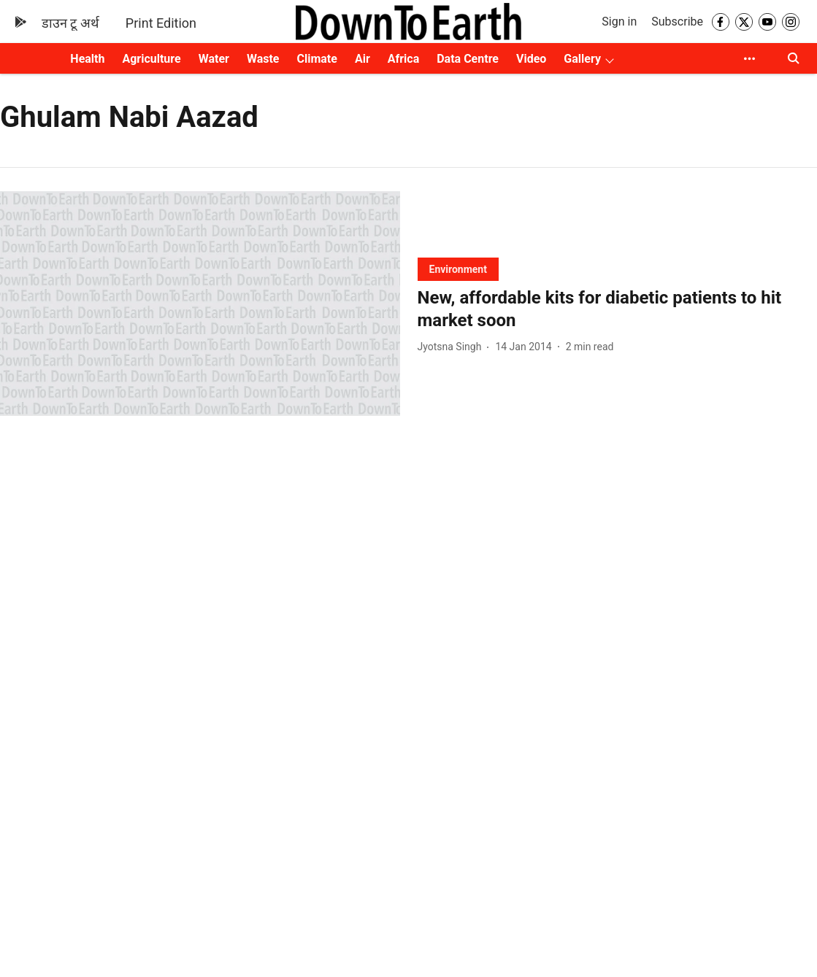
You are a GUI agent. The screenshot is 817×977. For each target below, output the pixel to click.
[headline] (618, 309)
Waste (263, 59)
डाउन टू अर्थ (70, 23)
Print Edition (161, 23)
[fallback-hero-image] (200, 303)
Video (531, 59)
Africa (403, 59)
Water (214, 59)
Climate (316, 59)
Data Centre (468, 59)
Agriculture (151, 59)
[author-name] (453, 347)
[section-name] (458, 269)
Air (362, 59)
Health (87, 59)
